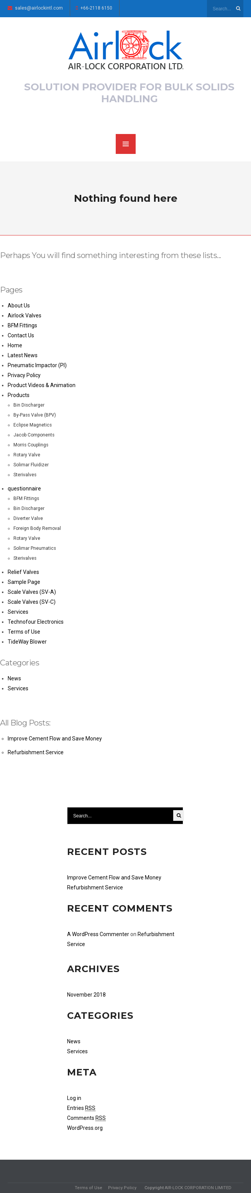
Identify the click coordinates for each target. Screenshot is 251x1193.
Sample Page (24, 582)
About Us (19, 305)
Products (19, 395)
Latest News (23, 355)
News (14, 678)
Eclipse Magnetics (32, 425)
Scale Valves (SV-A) (32, 592)
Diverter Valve (28, 518)
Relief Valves (23, 572)
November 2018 (86, 995)
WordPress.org (85, 1128)
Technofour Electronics (36, 622)
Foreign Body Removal (37, 528)
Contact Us (21, 335)
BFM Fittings (22, 325)
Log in (74, 1098)
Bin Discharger (28, 405)
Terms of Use (24, 632)
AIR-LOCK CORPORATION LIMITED (198, 1187)
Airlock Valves (24, 315)
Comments (86, 1118)
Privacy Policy (24, 375)
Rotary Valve (26, 455)
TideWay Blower (27, 642)
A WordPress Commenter (98, 934)
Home (15, 345)
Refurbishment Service (36, 752)
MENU (126, 144)
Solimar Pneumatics (34, 548)
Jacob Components (33, 435)
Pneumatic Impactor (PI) (37, 365)
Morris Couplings (30, 445)
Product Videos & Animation (41, 385)
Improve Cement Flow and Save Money (55, 738)
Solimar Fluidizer (31, 464)
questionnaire (24, 488)
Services (18, 612)
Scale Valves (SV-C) (32, 602)
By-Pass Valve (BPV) (34, 415)
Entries (81, 1108)
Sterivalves (24, 474)
